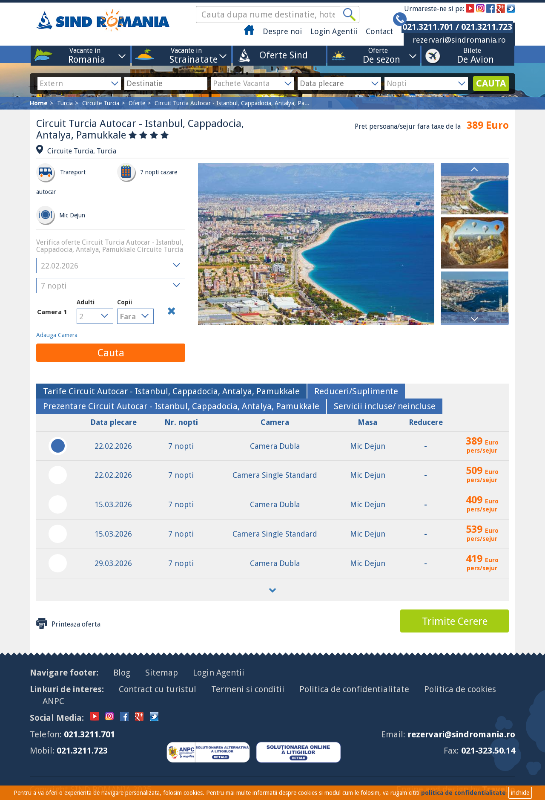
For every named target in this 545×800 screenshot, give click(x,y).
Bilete (472, 55)
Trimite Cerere (455, 621)
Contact (379, 31)
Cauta (111, 353)
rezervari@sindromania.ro (459, 39)
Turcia (65, 103)
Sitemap (161, 672)
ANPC (53, 701)
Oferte (378, 55)
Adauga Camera (56, 335)
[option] (475, 189)
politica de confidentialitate (463, 792)
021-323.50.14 (488, 750)
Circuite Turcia (100, 103)
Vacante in (85, 55)
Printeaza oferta (68, 623)
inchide (520, 792)
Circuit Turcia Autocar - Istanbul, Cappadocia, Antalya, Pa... (232, 103)
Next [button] (475, 318)
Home (39, 103)
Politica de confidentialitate (354, 689)
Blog (121, 672)
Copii (131, 311)
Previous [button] (475, 169)
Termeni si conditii (247, 689)
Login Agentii (333, 31)
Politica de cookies (460, 689)
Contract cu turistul (157, 689)
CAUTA (491, 83)
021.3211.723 (82, 750)
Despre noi (282, 31)
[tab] (171, 391)
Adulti (86, 302)
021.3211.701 (89, 734)
